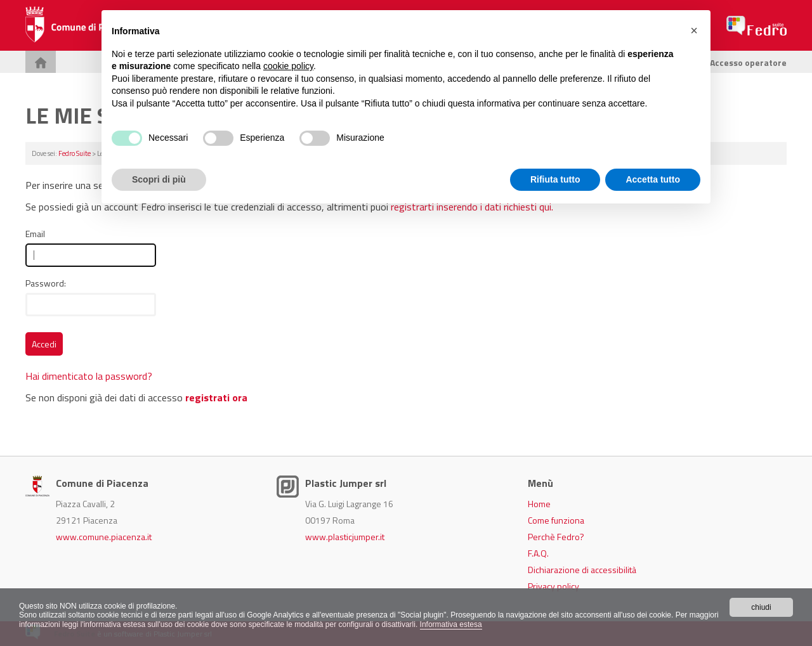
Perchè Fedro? (556, 536)
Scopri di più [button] (159, 179)
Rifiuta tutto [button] (555, 179)
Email (35, 233)
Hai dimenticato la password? (88, 376)
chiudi (761, 607)
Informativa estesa (451, 624)
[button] (694, 30)
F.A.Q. (538, 553)
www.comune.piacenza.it (104, 536)
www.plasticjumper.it (344, 536)
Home (539, 503)
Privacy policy (553, 586)
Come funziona (556, 520)
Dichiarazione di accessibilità (582, 569)
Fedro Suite (74, 153)
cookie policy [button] (288, 66)
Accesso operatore (742, 62)
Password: (45, 283)
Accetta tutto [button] (652, 179)
